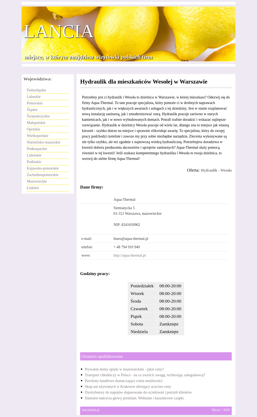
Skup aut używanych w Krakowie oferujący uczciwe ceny (128, 386)
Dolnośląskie (36, 90)
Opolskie (33, 129)
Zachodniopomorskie (42, 175)
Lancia (59, 31)
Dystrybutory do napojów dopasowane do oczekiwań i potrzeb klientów (138, 392)
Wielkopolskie (37, 136)
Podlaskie (34, 162)
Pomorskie (35, 103)
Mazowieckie (37, 181)
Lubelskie (34, 155)
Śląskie (32, 110)
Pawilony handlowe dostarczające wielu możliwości (124, 381)
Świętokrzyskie (38, 116)
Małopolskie (36, 123)
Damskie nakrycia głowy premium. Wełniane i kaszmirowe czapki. (134, 398)
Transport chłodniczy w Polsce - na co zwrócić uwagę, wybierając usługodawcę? (145, 375)
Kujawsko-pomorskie (43, 168)
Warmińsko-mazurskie (43, 142)
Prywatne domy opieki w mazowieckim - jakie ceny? (124, 369)
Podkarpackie (37, 149)
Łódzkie (33, 188)
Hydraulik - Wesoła (216, 170)
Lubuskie (34, 97)
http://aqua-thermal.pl (130, 255)
